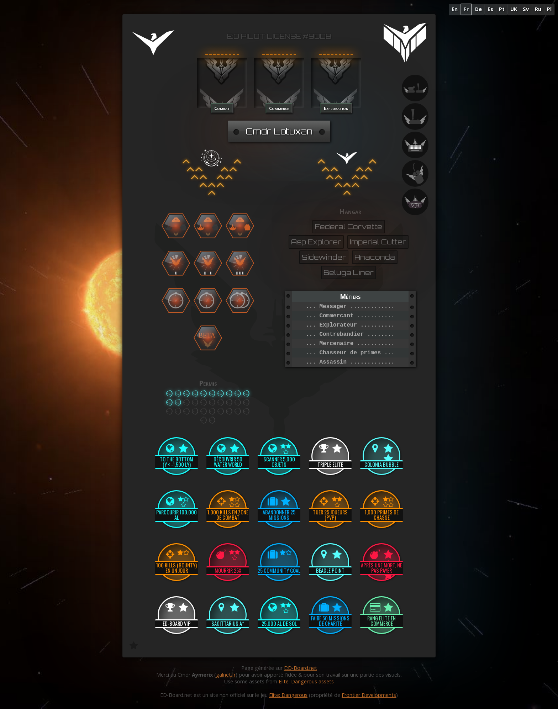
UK (513, 9)
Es (490, 9)
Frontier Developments (369, 695)
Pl (549, 9)
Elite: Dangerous (288, 695)
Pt (502, 9)
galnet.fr (226, 674)
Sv (526, 9)
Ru (538, 9)
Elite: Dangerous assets (306, 681)
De (478, 9)
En (455, 9)
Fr (466, 9)
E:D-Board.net (300, 668)
